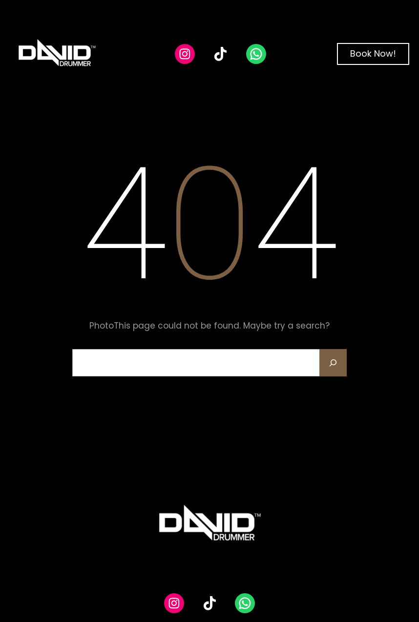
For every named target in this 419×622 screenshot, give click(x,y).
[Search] (333, 362)
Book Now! (373, 53)
